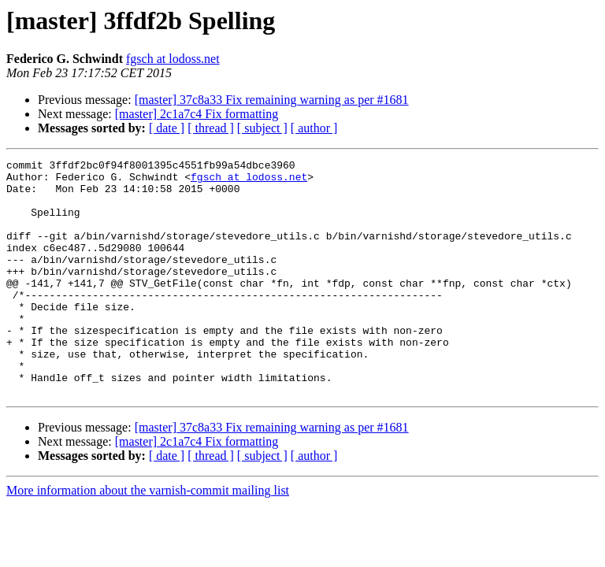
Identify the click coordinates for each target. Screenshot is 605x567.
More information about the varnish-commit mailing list (147, 537)
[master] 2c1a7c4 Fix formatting (197, 113)
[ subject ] (262, 128)
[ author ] (314, 128)
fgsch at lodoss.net (173, 58)
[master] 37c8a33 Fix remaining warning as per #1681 (272, 99)
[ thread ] (210, 128)
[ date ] (166, 128)
